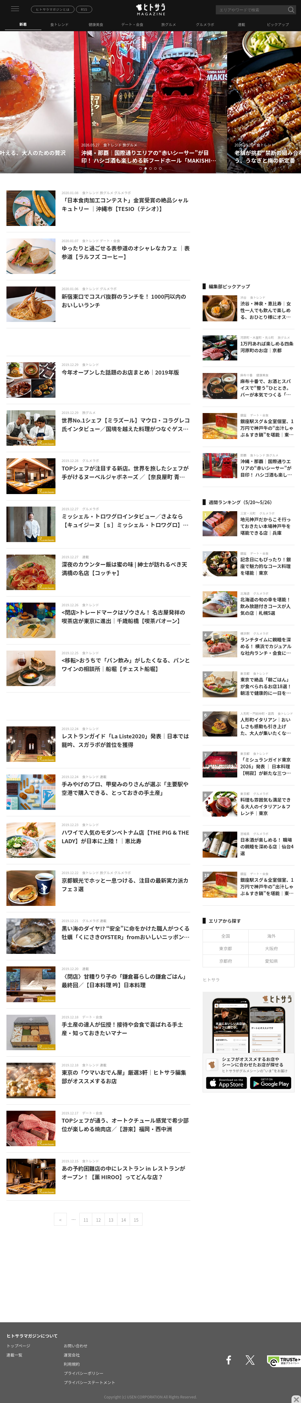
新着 (23, 24)
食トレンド (59, 24)
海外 (271, 936)
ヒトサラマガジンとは (53, 9)
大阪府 (271, 948)
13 (111, 1220)
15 (136, 1220)
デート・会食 (132, 24)
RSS (84, 9)
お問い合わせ (76, 1346)
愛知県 (271, 961)
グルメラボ (205, 24)
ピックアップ (278, 24)
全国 (225, 936)
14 (123, 1220)
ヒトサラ (211, 980)
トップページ (18, 1346)
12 (98, 1220)
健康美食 (96, 24)
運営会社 (72, 1355)
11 (85, 1220)
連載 (241, 24)
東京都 (225, 948)
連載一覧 (14, 1355)
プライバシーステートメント (89, 1382)
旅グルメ (168, 24)
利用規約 (72, 1364)
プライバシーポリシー (84, 1373)
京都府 (225, 961)
